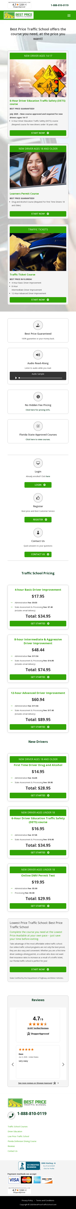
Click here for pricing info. (38, 410)
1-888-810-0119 (59, 5)
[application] (38, 378)
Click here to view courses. (38, 439)
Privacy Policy (27, 1200)
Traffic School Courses (18, 1126)
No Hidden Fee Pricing (38, 405)
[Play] (16, 378)
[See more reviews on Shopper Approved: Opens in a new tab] (35, 1083)
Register (38, 519)
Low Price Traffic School (18, 1136)
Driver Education (15, 1131)
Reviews (11, 1146)
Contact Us (38, 554)
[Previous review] (13, 1064)
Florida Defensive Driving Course (22, 1141)
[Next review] (63, 1064)
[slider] (58, 378)
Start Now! (38, 132)
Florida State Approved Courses (38, 434)
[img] (38, 1024)
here (48, 476)
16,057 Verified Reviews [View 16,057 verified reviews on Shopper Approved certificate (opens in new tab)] (38, 1028)
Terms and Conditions (45, 1200)
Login (38, 484)
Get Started (38, 623)
